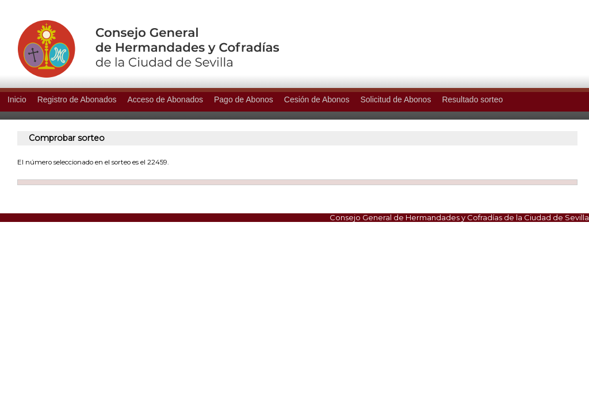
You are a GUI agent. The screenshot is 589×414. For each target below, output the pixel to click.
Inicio (16, 99)
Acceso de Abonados (165, 99)
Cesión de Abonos (317, 99)
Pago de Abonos (243, 99)
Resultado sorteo (472, 99)
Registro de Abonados (77, 99)
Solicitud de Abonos (395, 99)
